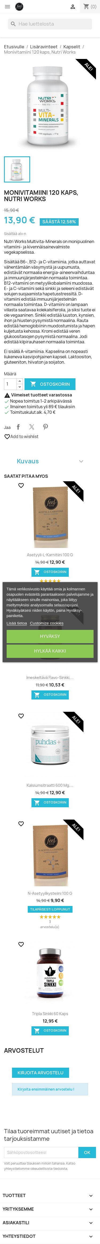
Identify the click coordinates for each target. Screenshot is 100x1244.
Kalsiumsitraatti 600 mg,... (50, 785)
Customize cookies (46, 623)
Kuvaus (50, 461)
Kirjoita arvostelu (40, 1073)
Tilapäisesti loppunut (50, 909)
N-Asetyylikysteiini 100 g (50, 893)
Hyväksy (50, 636)
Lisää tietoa (16, 623)
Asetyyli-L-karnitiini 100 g (50, 554)
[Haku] (50, 24)
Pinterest (45, 427)
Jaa (18, 427)
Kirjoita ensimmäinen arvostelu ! (46, 1089)
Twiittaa (31, 427)
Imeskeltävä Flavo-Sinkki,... (50, 677)
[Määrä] (10, 384)
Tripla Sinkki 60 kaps (50, 1013)
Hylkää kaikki (50, 651)
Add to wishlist (21, 437)
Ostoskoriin (50, 384)
